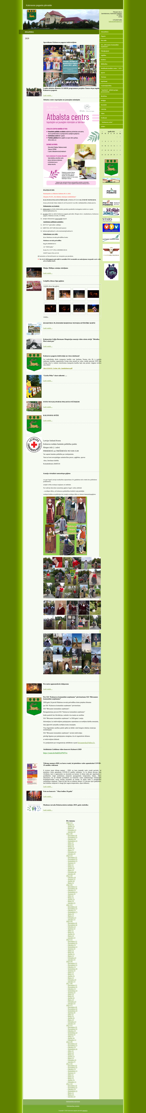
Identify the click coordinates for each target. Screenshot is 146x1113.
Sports (103, 72)
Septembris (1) (72, 861)
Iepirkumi (104, 81)
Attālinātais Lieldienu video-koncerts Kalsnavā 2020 (62, 749)
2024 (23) (69, 855)
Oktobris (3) (72, 1031)
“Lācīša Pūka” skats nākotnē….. (55, 375)
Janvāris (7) (71, 1062)
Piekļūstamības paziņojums (73, 1101)
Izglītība (103, 55)
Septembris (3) (72, 1011)
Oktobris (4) (72, 839)
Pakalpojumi (105, 51)
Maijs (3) (71, 824)
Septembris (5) (72, 991)
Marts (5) (71, 901)
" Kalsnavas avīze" (107, 122)
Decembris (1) (72, 887)
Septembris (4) (72, 969)
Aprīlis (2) (71, 826)
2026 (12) (69, 823)
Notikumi (104, 118)
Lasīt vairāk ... (47, 95)
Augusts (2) (71, 929)
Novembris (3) (72, 987)
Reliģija (103, 100)
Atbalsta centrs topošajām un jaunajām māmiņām (61, 100)
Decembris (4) (72, 835)
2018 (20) (69, 961)
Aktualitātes (105, 32)
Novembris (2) (72, 943)
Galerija (103, 109)
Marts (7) (71, 850)
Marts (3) (71, 828)
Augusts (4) (71, 1012)
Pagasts (103, 36)
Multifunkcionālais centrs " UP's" (112, 68)
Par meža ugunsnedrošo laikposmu (56, 684)
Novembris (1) (72, 965)
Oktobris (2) (72, 1047)
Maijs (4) (71, 952)
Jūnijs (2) (71, 994)
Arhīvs (103, 126)
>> (120, 131)
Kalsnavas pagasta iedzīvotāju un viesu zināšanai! (61, 356)
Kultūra (103, 59)
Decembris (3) (72, 1027)
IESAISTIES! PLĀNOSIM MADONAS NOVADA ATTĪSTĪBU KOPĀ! (69, 323)
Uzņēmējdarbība (106, 85)
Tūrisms (103, 77)
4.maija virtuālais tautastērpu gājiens (56, 473)
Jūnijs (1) (71, 866)
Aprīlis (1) (71, 954)
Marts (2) (71, 870)
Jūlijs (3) (70, 843)
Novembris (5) (72, 837)
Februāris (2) (72, 958)
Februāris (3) (72, 980)
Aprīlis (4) (71, 881)
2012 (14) (69, 1084)
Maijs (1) (71, 897)
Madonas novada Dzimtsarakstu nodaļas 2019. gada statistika (65, 805)
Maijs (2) (71, 932)
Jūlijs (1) (70, 865)
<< (102, 131)
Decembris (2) (72, 857)
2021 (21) (69, 905)
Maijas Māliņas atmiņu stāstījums (55, 268)
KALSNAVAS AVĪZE (51, 415)
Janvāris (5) (71, 903)
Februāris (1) (72, 830)
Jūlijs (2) (70, 896)
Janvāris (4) (71, 874)
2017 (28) (69, 983)
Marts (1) (71, 883)
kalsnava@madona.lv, (115, 21)
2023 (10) (69, 876)
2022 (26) (69, 885)
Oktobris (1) (72, 890)
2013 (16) (69, 1064)
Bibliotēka (104, 64)
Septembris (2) (72, 841)
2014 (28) (69, 1042)
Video (102, 113)
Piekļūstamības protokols (73, 1106)
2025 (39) (69, 834)
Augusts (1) (71, 863)
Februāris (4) (72, 872)
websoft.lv (84, 1110)
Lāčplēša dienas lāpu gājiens (53, 281)
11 (105, 145)
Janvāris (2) (71, 1096)
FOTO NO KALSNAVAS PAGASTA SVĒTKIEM (61, 402)
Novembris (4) (72, 888)
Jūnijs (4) (71, 845)
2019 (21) (69, 939)
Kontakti (104, 105)
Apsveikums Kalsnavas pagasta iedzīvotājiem (59, 42)
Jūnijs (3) (71, 914)
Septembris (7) (72, 912)
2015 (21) (69, 1025)
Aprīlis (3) (71, 848)
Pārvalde (104, 40)
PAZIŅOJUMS (48, 190)
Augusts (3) (71, 894)
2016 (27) (69, 1005)
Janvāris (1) (71, 919)
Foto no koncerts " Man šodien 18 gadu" (58, 791)
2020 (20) (69, 921)
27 (111, 154)
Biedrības (104, 96)
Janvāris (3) (71, 832)
